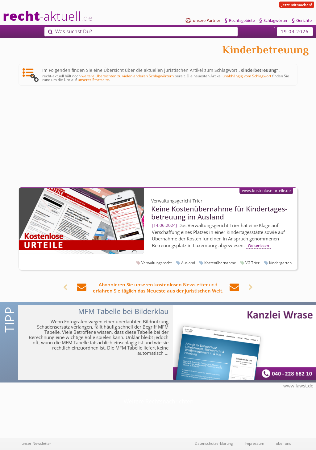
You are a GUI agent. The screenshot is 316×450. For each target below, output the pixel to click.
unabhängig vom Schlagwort (246, 75)
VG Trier (252, 262)
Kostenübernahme (220, 262)
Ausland (188, 262)
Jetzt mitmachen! (296, 4)
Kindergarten (280, 262)
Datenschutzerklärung (214, 443)
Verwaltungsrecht (156, 262)
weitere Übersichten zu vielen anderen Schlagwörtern (127, 75)
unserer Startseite (93, 79)
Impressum (254, 443)
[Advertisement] (158, 137)
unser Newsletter (36, 443)
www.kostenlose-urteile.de (266, 190)
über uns (283, 443)
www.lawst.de (298, 385)
